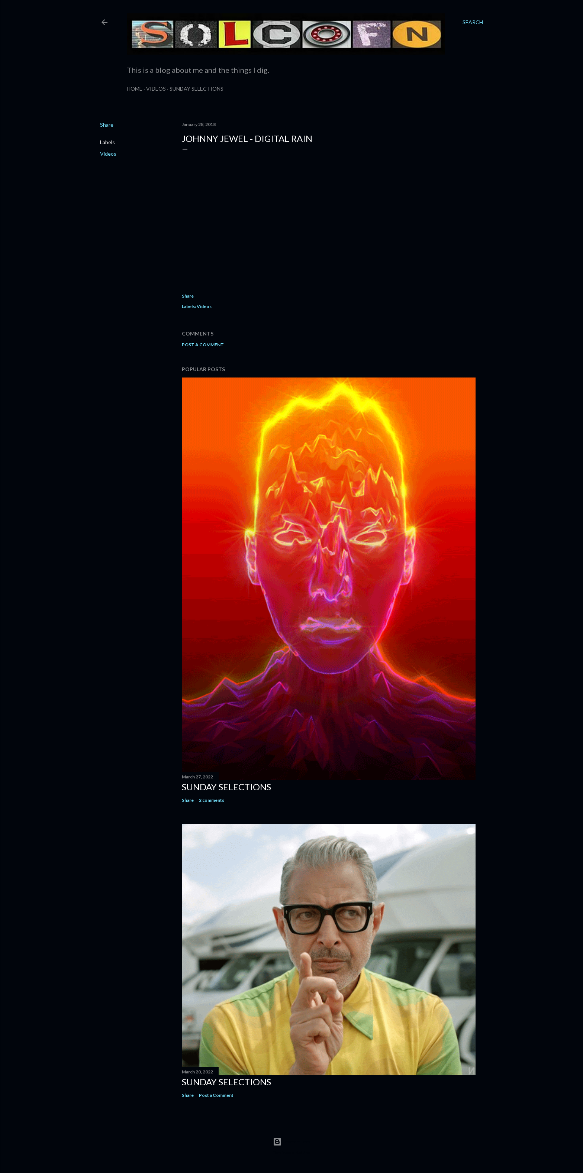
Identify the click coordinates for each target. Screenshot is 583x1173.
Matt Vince (302, 1152)
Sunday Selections (196, 88)
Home (134, 88)
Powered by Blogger (291, 1141)
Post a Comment (203, 344)
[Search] (473, 22)
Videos (156, 88)
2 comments (211, 800)
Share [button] (106, 124)
